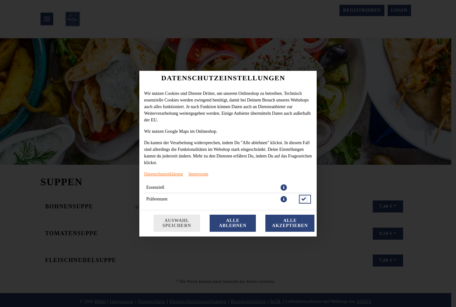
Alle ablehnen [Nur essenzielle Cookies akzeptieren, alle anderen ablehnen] (233, 223)
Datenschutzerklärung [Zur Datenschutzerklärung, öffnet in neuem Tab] (163, 174)
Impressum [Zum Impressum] (198, 174)
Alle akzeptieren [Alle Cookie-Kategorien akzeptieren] (290, 223)
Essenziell (155, 187)
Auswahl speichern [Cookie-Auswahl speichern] (176, 223)
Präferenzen (157, 199)
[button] (284, 187)
